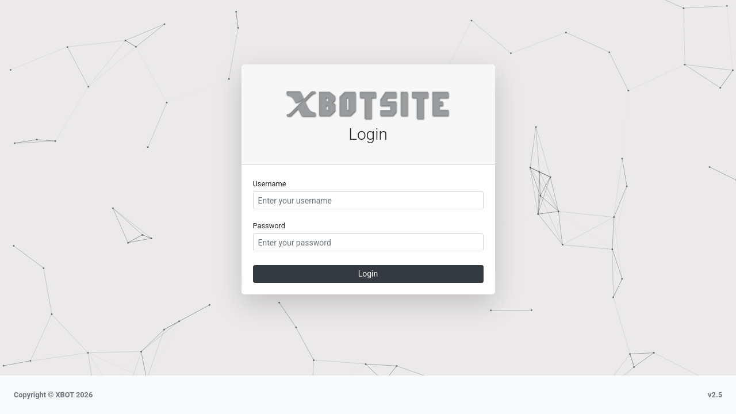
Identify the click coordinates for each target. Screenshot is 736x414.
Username (269, 183)
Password (269, 225)
